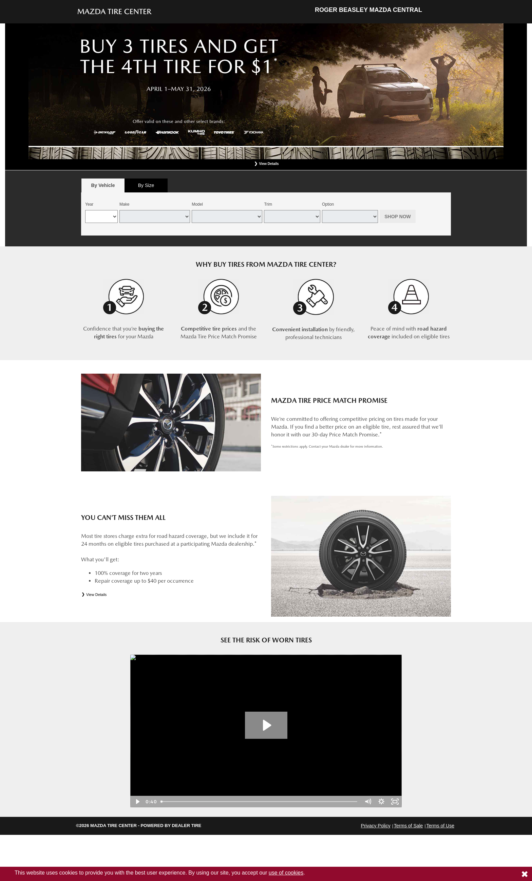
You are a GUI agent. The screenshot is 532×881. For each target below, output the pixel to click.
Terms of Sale (408, 825)
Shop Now (397, 216)
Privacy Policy (376, 825)
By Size (146, 185)
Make (124, 204)
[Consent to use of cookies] (524, 873)
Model (197, 204)
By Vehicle (103, 187)
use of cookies (286, 873)
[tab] (103, 185)
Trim (268, 204)
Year (89, 204)
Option (328, 204)
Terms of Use (440, 825)
